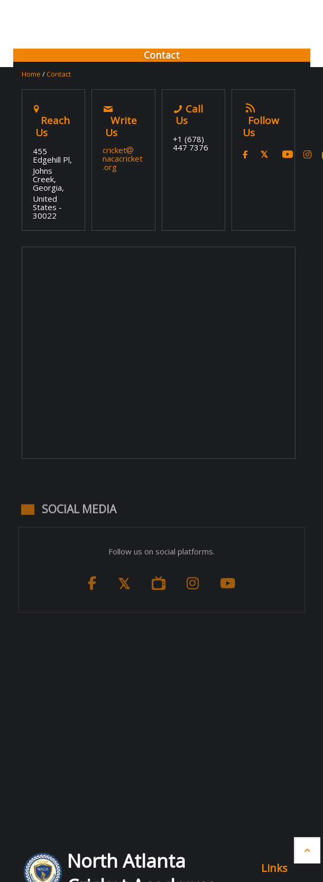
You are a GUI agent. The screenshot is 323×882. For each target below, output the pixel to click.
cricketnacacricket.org (123, 158)
